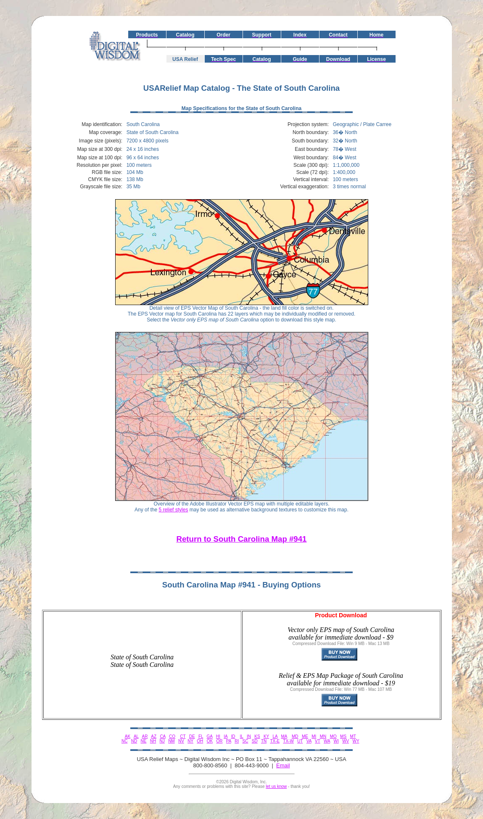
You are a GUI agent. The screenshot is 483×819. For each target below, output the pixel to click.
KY (266, 736)
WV (345, 741)
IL (241, 736)
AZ (153, 736)
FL (200, 736)
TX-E (275, 741)
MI (313, 736)
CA (162, 736)
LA (274, 736)
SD (255, 741)
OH (200, 741)
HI (218, 736)
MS (343, 736)
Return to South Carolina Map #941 (242, 539)
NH (153, 741)
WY (356, 741)
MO (333, 736)
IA (225, 736)
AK (127, 736)
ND (134, 741)
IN (249, 736)
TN (264, 741)
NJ (162, 741)
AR (145, 736)
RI (237, 741)
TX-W (288, 741)
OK (210, 741)
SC (245, 741)
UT (300, 741)
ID (233, 736)
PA (228, 741)
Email (283, 765)
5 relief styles (173, 510)
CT (182, 736)
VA (308, 741)
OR (219, 741)
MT (353, 736)
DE (192, 736)
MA (284, 736)
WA (327, 741)
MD (295, 736)
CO (172, 736)
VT (317, 741)
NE (144, 741)
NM (171, 741)
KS (257, 736)
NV (181, 741)
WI (336, 741)
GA (210, 736)
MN (323, 736)
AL (136, 736)
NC (124, 741)
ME (305, 736)
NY (190, 741)
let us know (276, 786)
